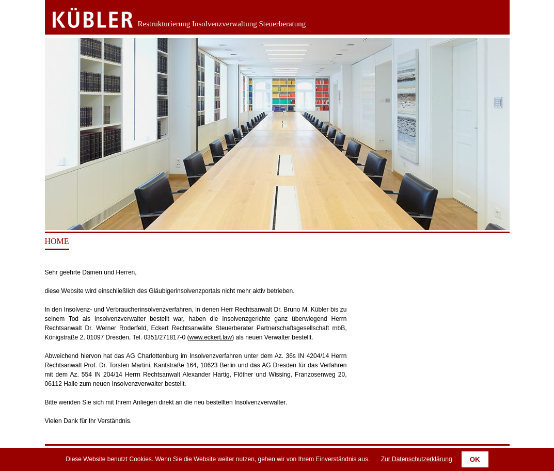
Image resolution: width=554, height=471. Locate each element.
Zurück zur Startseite (85, 18)
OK (475, 459)
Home (57, 241)
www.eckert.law (210, 337)
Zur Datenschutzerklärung (416, 459)
